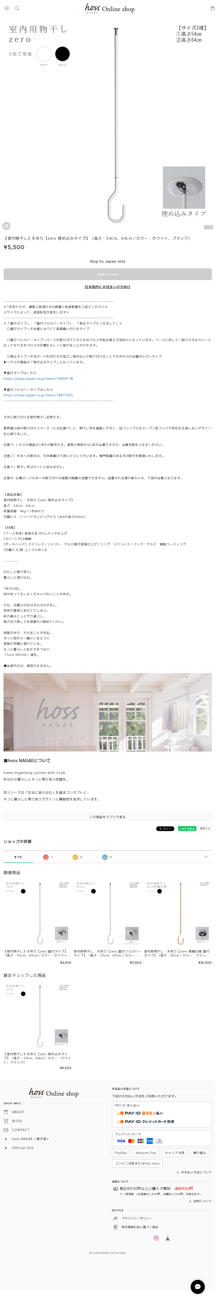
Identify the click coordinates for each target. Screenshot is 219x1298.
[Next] (211, 125)
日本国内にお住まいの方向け (108, 286)
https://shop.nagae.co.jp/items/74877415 (38, 395)
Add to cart (107, 274)
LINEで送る (187, 828)
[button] (6, 8)
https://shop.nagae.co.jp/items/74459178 (38, 378)
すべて (18, 857)
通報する (205, 828)
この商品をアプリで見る (108, 817)
